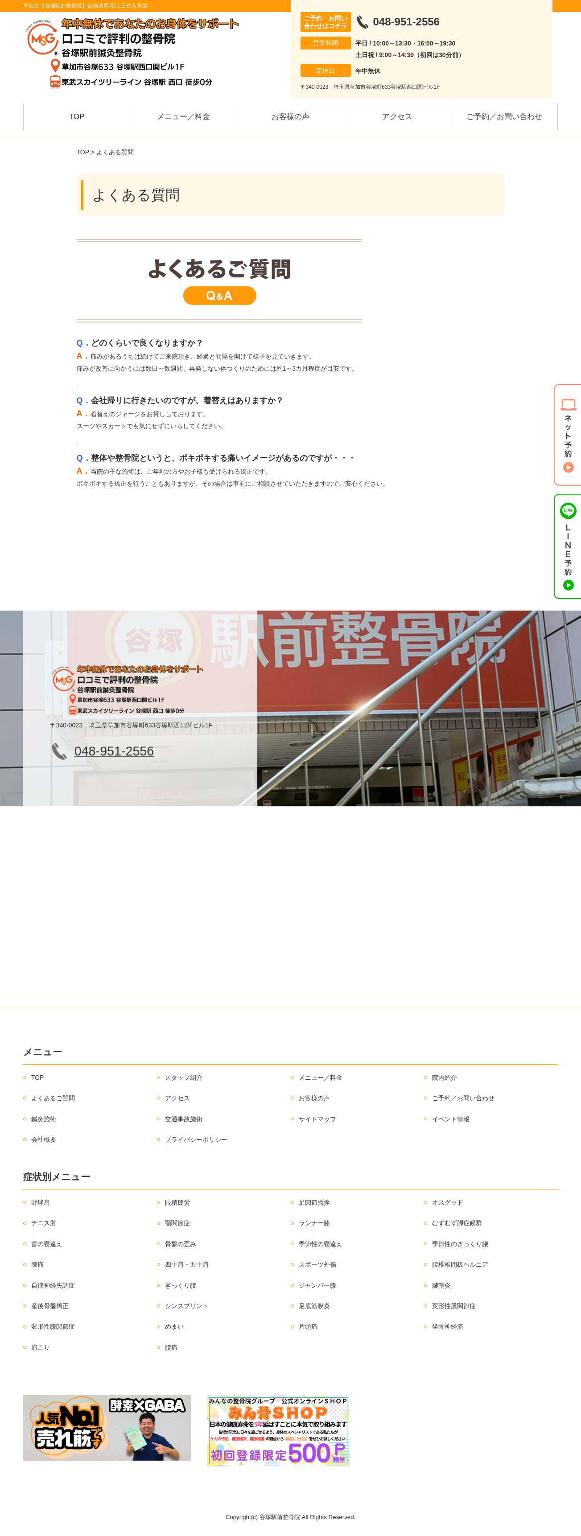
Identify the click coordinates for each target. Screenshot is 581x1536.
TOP (77, 116)
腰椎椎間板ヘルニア (460, 1264)
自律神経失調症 (53, 1285)
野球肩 (40, 1202)
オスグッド (447, 1202)
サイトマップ (317, 1119)
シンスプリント (187, 1305)
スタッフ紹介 (183, 1077)
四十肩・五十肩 (187, 1264)
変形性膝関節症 (53, 1326)
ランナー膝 (314, 1222)
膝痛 (37, 1264)
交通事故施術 (183, 1119)
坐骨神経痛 (447, 1326)
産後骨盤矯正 (50, 1305)
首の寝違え (46, 1243)
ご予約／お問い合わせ (504, 116)
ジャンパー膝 (317, 1285)
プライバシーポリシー (196, 1139)
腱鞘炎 (441, 1285)
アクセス (397, 116)
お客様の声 (290, 116)
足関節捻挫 (314, 1202)
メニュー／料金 (183, 116)
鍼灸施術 (43, 1119)
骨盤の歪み (180, 1243)
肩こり (40, 1347)
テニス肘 (43, 1222)
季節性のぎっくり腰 (460, 1243)
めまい (174, 1326)
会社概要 (43, 1139)
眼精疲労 (177, 1202)
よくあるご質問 (53, 1098)
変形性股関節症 (454, 1305)
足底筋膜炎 (314, 1305)
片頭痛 (308, 1326)
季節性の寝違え (320, 1243)
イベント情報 (451, 1119)
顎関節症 (177, 1222)
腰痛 (171, 1347)
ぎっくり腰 (180, 1285)
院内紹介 (444, 1077)
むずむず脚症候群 (457, 1222)
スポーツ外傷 (317, 1264)
